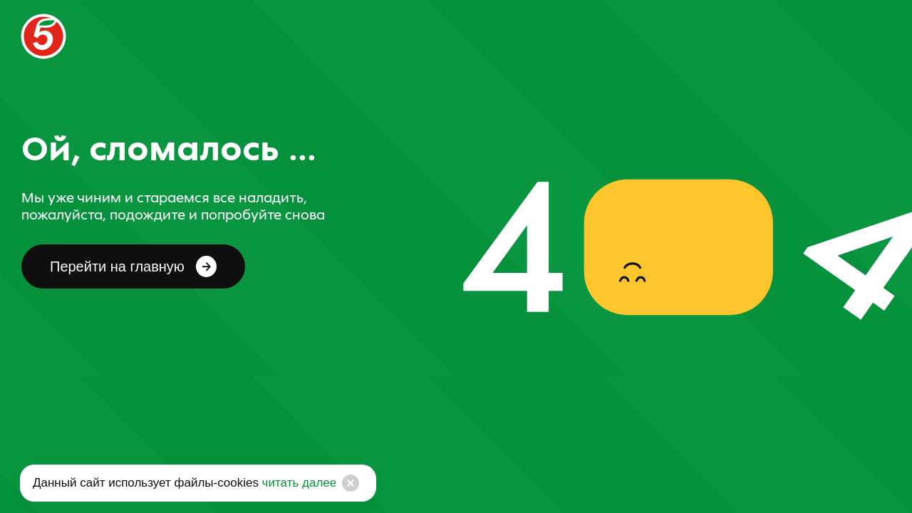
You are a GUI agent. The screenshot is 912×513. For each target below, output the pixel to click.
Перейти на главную (133, 266)
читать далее (297, 482)
